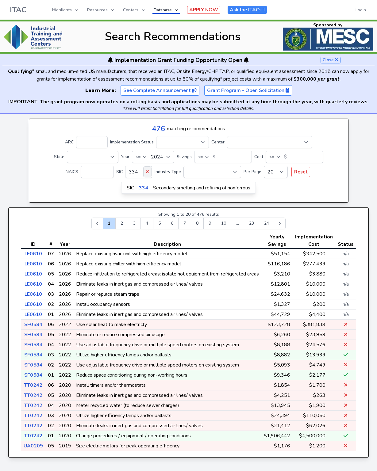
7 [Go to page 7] (184, 223)
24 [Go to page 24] (266, 223)
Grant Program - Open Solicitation (248, 90)
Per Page (252, 172)
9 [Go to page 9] (210, 223)
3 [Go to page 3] (134, 223)
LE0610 (33, 253)
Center (218, 142)
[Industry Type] (212, 172)
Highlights (65, 10)
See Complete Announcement (160, 90)
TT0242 (33, 385)
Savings (184, 157)
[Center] (269, 142)
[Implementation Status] (182, 142)
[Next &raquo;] (280, 223)
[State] (92, 157)
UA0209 (33, 446)
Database (166, 10)
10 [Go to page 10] (223, 223)
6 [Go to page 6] (172, 223)
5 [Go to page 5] (159, 223)
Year (125, 157)
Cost (258, 157)
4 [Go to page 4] (147, 223)
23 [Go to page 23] (251, 223)
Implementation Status (132, 142)
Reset (300, 172)
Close (330, 60)
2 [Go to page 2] (122, 223)
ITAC (18, 10)
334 (143, 187)
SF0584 (33, 324)
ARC (69, 142)
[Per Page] (276, 172)
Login (361, 10)
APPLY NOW (203, 9)
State (59, 157)
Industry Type (168, 172)
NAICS (72, 172)
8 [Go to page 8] (197, 223)
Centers (134, 10)
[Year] (153, 157)
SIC (119, 172)
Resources (101, 10)
